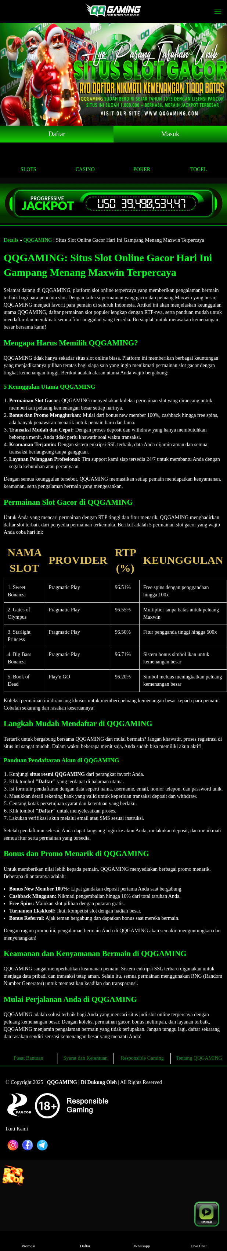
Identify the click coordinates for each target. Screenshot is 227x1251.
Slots (28, 161)
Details (11, 240)
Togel (199, 161)
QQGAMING (38, 240)
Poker (142, 161)
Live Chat (198, 1240)
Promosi (28, 1240)
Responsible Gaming (142, 1058)
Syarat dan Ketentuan (85, 1058)
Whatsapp (141, 1240)
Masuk (170, 134)
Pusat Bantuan (28, 1058)
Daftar (56, 134)
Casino (85, 161)
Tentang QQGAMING (199, 1058)
